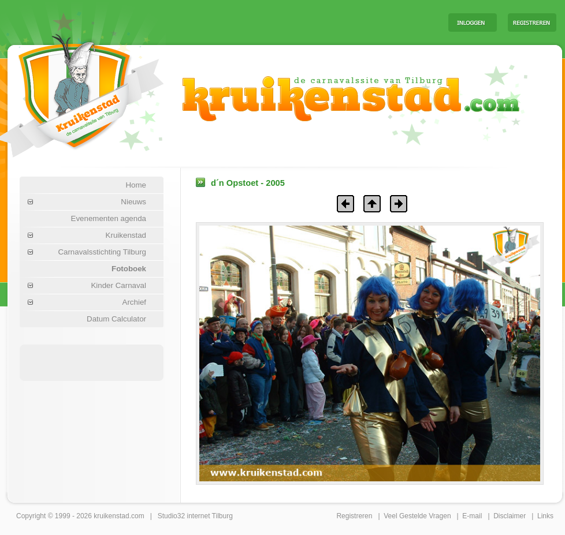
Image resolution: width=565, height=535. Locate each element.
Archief (134, 302)
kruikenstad (111, 516)
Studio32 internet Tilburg (195, 516)
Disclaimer (509, 516)
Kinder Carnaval (118, 285)
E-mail (472, 516)
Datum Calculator (116, 319)
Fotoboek (128, 268)
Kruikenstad (126, 235)
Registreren (354, 516)
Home (135, 185)
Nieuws (133, 201)
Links (545, 516)
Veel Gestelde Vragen (417, 516)
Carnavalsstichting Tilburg (102, 252)
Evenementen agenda (108, 218)
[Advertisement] (296, 22)
